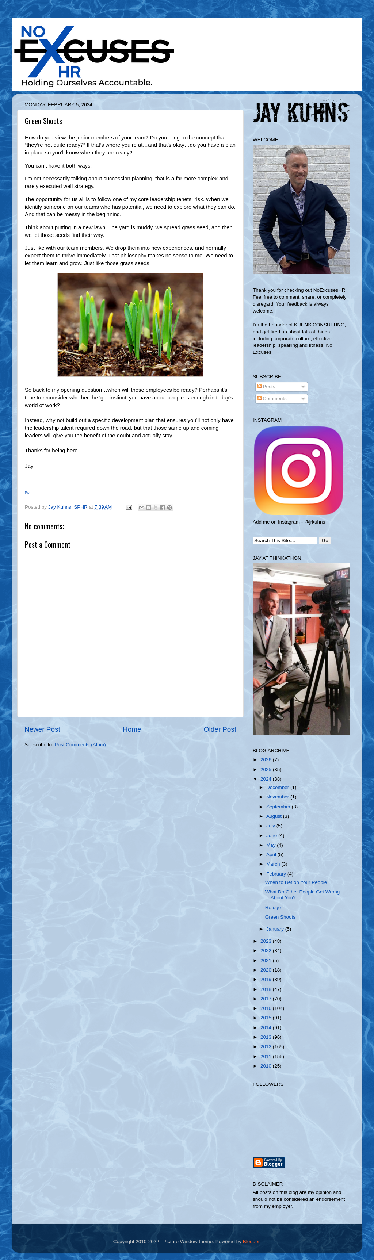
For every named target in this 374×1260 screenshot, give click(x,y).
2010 (266, 1066)
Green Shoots (280, 917)
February (276, 874)
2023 (266, 941)
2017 (266, 999)
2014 (266, 1027)
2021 (266, 960)
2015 (266, 1017)
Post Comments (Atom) (80, 744)
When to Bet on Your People (296, 882)
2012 (266, 1046)
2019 (266, 979)
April (272, 854)
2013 (266, 1037)
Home (132, 729)
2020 (266, 970)
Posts (266, 386)
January (275, 929)
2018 (266, 989)
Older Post (220, 729)
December (278, 787)
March (273, 864)
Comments (272, 398)
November (278, 797)
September (279, 806)
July (271, 825)
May (271, 845)
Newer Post (42, 729)
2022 (266, 950)
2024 (266, 779)
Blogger (251, 1241)
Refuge (273, 907)
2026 (266, 759)
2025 (266, 769)
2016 (266, 1008)
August (274, 816)
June (272, 835)
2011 (266, 1056)
